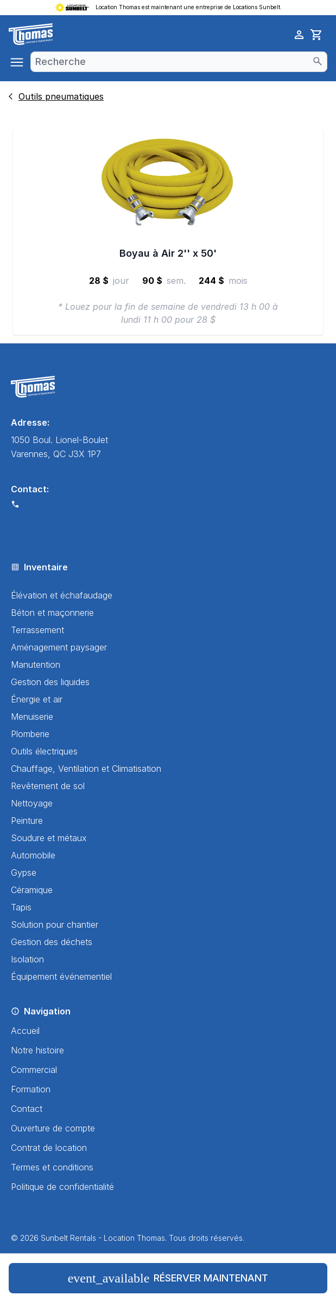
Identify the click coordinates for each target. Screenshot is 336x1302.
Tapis (21, 907)
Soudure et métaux (49, 837)
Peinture (27, 820)
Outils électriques (44, 751)
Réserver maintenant (168, 1278)
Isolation (27, 959)
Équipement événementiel (61, 976)
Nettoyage (32, 803)
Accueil (25, 1030)
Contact (26, 1108)
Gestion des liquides (50, 681)
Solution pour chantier (54, 924)
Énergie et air (36, 699)
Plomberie (30, 733)
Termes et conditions (52, 1167)
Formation (30, 1089)
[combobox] (178, 61)
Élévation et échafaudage (61, 595)
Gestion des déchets (51, 941)
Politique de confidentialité (62, 1186)
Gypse (23, 872)
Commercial (34, 1069)
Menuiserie (32, 716)
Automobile (33, 855)
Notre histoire (37, 1050)
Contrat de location (49, 1147)
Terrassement (37, 629)
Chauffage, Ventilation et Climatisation (86, 768)
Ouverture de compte (53, 1128)
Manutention (35, 664)
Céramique (32, 889)
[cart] (316, 34)
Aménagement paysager (59, 647)
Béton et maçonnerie (52, 612)
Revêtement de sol (48, 785)
